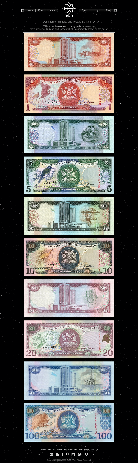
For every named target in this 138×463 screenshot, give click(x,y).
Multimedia (72, 449)
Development (46, 449)
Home (30, 10)
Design (95, 449)
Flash (108, 10)
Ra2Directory (59, 449)
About (52, 10)
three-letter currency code (68, 26)
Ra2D (69, 460)
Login (97, 10)
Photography (85, 449)
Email (41, 10)
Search (85, 10)
